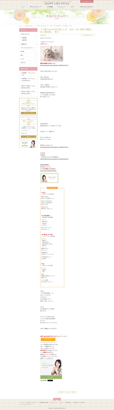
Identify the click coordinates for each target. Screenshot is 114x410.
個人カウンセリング (31, 402)
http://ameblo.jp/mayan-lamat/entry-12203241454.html (54, 159)
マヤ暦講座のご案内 (43, 402)
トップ (20, 25)
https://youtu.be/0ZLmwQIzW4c (48, 170)
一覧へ (67, 392)
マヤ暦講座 (24, 37)
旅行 (22, 55)
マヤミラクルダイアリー (27, 47)
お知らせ (23, 62)
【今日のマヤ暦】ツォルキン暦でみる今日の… (28, 86)
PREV (61, 392)
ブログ (61, 402)
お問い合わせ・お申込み (79, 402)
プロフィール (54, 402)
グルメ (22, 58)
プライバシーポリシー (26, 404)
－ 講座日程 (24, 40)
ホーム (22, 402)
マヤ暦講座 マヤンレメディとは (28, 73)
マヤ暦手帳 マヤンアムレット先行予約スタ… (28, 79)
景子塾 (22, 51)
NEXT (73, 392)
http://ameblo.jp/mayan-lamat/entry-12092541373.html (54, 65)
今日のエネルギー (29, 25)
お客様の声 (24, 44)
